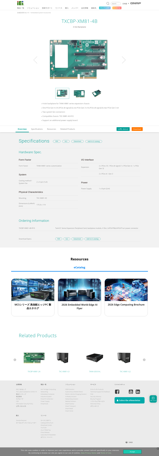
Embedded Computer (47, 394)
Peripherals (44, 404)
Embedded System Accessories (41, 13)
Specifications (37, 129)
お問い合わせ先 (21, 406)
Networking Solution (71, 399)
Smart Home (69, 411)
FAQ (91, 394)
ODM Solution (69, 389)
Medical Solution (70, 401)
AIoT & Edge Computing (48, 389)
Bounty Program (95, 399)
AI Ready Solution (70, 396)
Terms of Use (106, 453)
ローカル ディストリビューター (26, 423)
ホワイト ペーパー (46, 437)
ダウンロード (94, 406)
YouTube (44, 428)
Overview (22, 129)
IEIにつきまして (21, 389)
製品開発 (19, 396)
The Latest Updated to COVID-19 (26, 392)
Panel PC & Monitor (47, 399)
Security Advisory (95, 396)
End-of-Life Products (97, 389)
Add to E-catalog (94, 141)
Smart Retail (69, 408)
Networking (44, 392)
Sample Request (21, 420)
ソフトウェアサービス (97, 401)
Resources (51, 129)
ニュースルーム (46, 430)
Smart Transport (70, 406)
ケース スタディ (46, 420)
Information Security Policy (24, 404)
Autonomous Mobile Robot (74, 392)
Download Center (46, 425)
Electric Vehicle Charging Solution (76, 394)
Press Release (45, 432)
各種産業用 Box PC (23, 13)
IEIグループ (19, 399)
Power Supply (45, 401)
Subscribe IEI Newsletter (48, 435)
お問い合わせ (123, 129)
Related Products (67, 129)
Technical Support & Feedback (100, 392)
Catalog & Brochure (47, 423)
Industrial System (46, 396)
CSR (17, 401)
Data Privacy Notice (89, 453)
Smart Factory (69, 404)
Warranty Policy (95, 404)
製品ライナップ (21, 394)
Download (137, 129)
